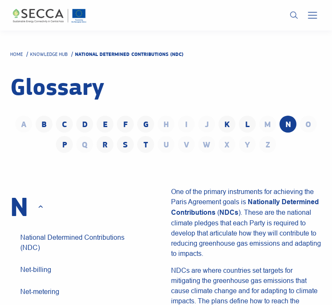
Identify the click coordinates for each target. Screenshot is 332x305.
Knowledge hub (49, 54)
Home (16, 54)
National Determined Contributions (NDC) (72, 242)
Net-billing (35, 269)
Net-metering (39, 291)
